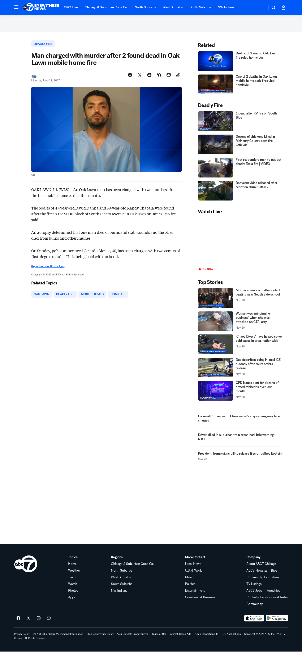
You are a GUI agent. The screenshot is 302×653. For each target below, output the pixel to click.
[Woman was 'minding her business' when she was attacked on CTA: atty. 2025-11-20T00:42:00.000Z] (240, 323)
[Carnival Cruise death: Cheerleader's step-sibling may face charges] (240, 420)
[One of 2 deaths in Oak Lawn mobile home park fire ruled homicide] (240, 86)
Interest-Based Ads (180, 635)
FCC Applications (231, 635)
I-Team (189, 578)
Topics (72, 558)
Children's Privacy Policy (100, 635)
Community (254, 605)
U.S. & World (194, 572)
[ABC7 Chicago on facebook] (18, 620)
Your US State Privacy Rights (132, 635)
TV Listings (253, 585)
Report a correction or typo (47, 268)
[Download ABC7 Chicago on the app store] (254, 619)
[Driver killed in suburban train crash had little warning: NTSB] (240, 440)
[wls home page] (25, 565)
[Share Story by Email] (168, 76)
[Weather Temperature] (260, 7)
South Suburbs (200, 7)
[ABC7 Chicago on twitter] (28, 620)
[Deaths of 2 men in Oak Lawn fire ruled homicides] (240, 63)
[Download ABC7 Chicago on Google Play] (277, 619)
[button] (16, 7)
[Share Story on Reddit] (149, 76)
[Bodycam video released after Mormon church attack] (240, 192)
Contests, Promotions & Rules (267, 598)
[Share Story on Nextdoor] (159, 76)
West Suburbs (173, 7)
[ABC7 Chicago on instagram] (38, 620)
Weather (74, 572)
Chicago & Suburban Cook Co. (106, 7)
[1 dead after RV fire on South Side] (240, 123)
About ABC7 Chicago (261, 565)
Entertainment (195, 592)
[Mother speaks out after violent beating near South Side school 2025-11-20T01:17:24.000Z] (240, 300)
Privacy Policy (22, 635)
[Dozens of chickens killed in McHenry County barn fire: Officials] (240, 146)
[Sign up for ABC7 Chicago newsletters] (48, 620)
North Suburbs (145, 7)
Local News (193, 565)
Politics (190, 585)
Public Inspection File (206, 635)
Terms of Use (159, 635)
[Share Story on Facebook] (130, 76)
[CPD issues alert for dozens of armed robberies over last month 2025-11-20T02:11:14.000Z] (240, 392)
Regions (117, 558)
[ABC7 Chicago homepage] (41, 7)
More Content (195, 558)
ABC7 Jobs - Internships (263, 592)
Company (253, 558)
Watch (72, 585)
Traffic (72, 578)
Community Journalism (262, 578)
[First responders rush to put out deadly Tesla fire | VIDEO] (240, 169)
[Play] (240, 242)
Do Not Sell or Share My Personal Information (58, 635)
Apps (71, 598)
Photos (73, 592)
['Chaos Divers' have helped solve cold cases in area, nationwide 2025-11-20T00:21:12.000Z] (240, 346)
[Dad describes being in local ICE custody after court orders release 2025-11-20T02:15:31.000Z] (240, 369)
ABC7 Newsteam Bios (261, 572)
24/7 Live (71, 7)
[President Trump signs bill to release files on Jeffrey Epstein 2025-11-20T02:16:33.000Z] (240, 459)
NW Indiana (226, 7)
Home (72, 565)
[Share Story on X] (139, 76)
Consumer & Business (200, 598)
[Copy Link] (178, 76)
